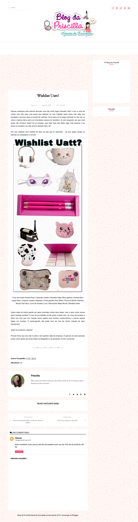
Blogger (75, 515)
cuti (35, 105)
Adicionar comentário (19, 458)
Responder (19, 451)
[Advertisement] (48, 75)
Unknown (18, 438)
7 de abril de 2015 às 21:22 (23, 440)
